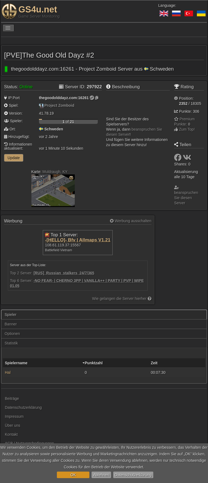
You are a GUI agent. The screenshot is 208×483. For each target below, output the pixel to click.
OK (73, 475)
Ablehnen (101, 475)
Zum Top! (184, 129)
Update (14, 158)
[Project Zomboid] (41, 105)
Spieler (11, 314)
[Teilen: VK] (187, 159)
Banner (11, 324)
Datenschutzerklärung (133, 475)
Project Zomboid (59, 105)
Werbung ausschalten (130, 221)
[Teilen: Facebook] (178, 159)
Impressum (14, 416)
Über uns (12, 425)
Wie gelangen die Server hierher (121, 298)
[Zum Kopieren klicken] (96, 98)
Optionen (12, 333)
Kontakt (11, 434)
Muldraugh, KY (55, 172)
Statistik (11, 343)
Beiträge (12, 398)
